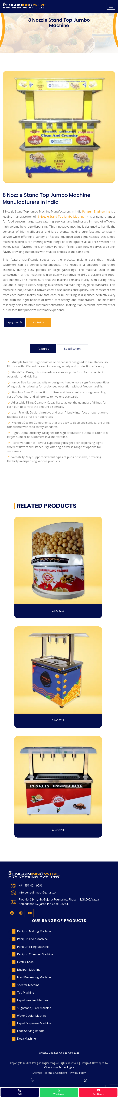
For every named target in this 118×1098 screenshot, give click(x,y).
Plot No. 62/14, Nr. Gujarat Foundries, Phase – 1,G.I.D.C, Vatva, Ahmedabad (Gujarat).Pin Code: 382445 (59, 902)
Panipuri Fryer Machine (32, 939)
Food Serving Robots (30, 1031)
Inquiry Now (14, 322)
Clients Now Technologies (59, 1067)
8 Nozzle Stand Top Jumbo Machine (60, 216)
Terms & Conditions (56, 1072)
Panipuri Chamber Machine (35, 954)
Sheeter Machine (28, 985)
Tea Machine (25, 992)
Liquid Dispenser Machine (34, 1023)
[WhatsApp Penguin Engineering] (59, 1092)
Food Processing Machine (34, 977)
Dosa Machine (26, 1038)
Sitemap (37, 1072)
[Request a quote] (98, 1092)
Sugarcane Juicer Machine (34, 1008)
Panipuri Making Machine (34, 931)
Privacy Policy (78, 1072)
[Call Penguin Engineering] (20, 1092)
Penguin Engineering (96, 211)
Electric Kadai (25, 962)
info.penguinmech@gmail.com (38, 892)
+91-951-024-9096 (30, 885)
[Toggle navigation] (111, 6)
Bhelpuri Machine (28, 970)
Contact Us (38, 322)
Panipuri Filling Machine (33, 947)
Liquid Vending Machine (32, 1000)
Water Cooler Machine (32, 1016)
